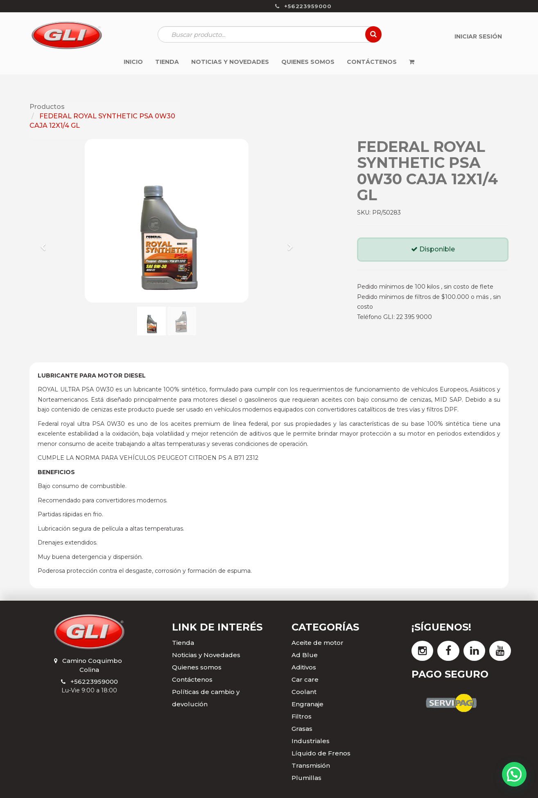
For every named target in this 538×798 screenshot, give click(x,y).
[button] (46, 243)
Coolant (304, 692)
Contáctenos (192, 679)
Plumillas (306, 778)
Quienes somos (197, 667)
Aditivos (304, 667)
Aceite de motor (318, 643)
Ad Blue (305, 655)
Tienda (183, 643)
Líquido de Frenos (321, 753)
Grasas (302, 728)
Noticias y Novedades (206, 655)
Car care (305, 679)
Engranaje (307, 704)
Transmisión (311, 765)
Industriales (311, 741)
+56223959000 (94, 681)
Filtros (302, 716)
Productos (47, 107)
